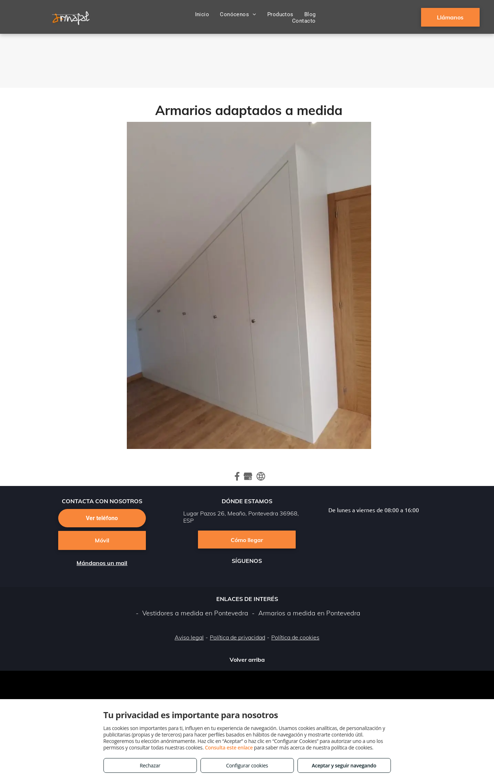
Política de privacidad (237, 637)
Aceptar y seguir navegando (344, 765)
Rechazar (150, 765)
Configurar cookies (247, 765)
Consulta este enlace (229, 747)
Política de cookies (295, 637)
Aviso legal (189, 637)
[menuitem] (202, 14)
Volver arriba (247, 659)
